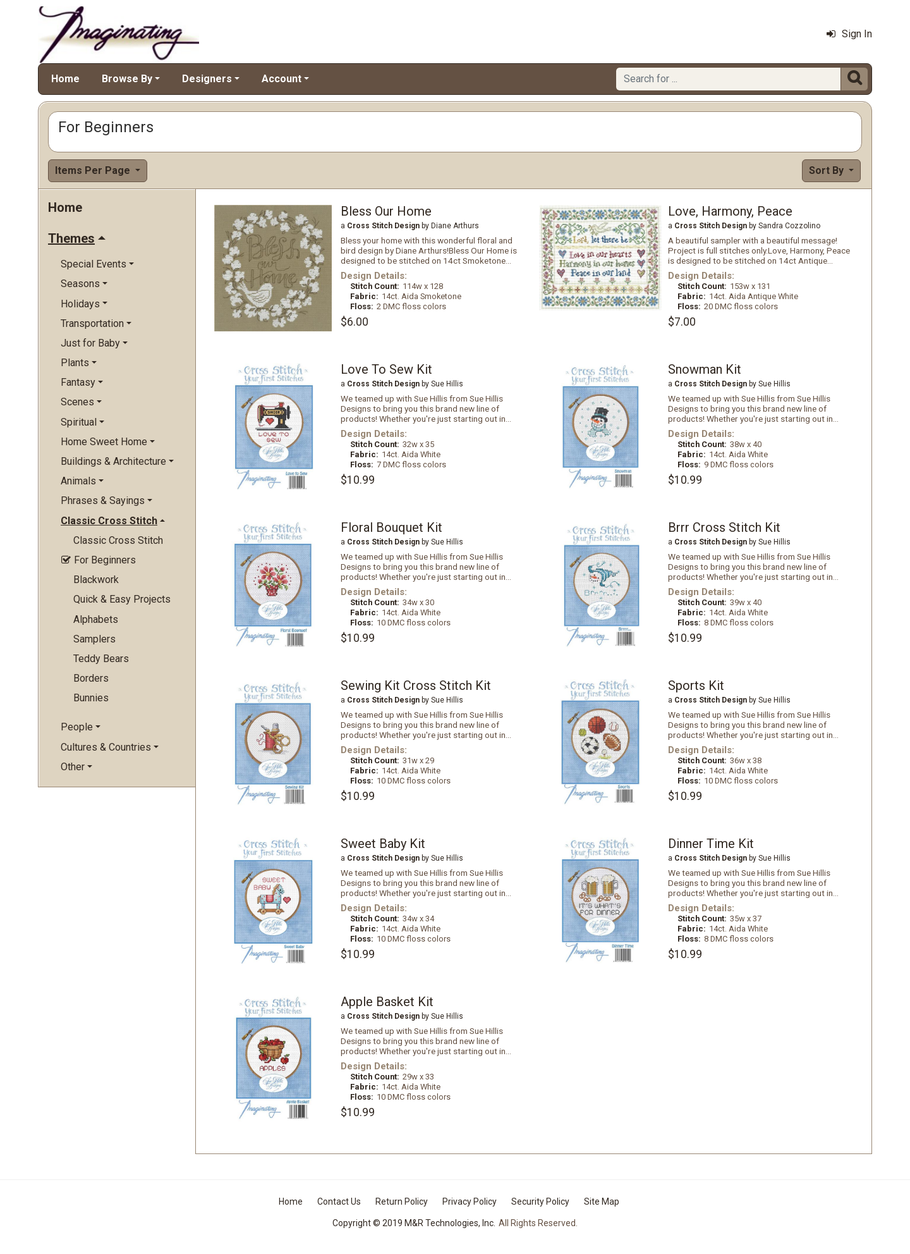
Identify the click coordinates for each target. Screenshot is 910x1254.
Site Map (601, 1201)
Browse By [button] (127, 79)
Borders (91, 678)
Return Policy (401, 1201)
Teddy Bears (101, 659)
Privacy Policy (469, 1201)
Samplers (94, 639)
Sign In (849, 34)
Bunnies (91, 698)
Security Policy (540, 1201)
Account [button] (281, 79)
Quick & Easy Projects (122, 599)
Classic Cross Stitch (118, 540)
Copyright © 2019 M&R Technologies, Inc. (413, 1223)
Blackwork (96, 580)
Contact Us (339, 1201)
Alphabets (95, 619)
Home (65, 79)
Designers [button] (207, 79)
